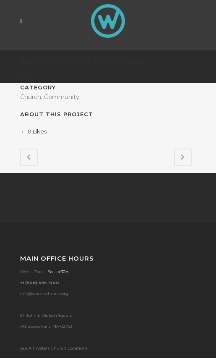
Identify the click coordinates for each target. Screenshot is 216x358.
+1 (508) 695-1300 (39, 282)
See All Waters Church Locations (53, 348)
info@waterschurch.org (44, 293)
